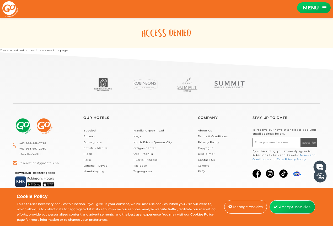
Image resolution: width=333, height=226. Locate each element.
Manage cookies (245, 207)
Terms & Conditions (213, 136)
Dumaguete (92, 142)
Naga (137, 136)
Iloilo (87, 159)
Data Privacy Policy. (292, 159)
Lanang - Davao (95, 165)
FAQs (202, 171)
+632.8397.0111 (30, 153)
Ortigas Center (144, 148)
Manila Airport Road (148, 130)
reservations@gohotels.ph (39, 163)
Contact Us (206, 159)
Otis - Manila (143, 153)
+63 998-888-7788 (32, 143)
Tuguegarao (142, 171)
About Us (205, 130)
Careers (204, 165)
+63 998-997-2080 (33, 148)
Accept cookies (292, 207)
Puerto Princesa (145, 159)
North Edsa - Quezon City (152, 142)
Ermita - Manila (95, 148)
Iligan (87, 153)
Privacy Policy (208, 142)
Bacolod (89, 130)
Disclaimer (206, 153)
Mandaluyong (93, 171)
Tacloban (140, 165)
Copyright (205, 148)
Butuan (89, 136)
